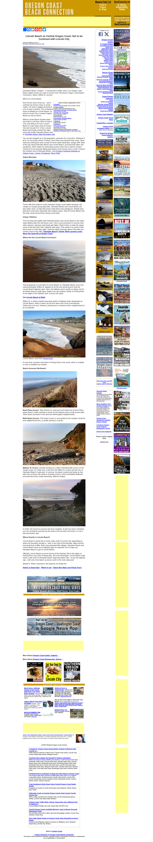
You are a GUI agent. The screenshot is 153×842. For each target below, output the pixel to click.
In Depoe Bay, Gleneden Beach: (63, 118)
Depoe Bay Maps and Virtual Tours (67, 568)
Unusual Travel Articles (102, 392)
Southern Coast (104, 332)
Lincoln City (102, 246)
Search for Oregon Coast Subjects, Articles (106, 135)
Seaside (111, 74)
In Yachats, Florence (59, 126)
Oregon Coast (57, 831)
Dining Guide (107, 73)
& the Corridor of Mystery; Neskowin (104, 248)
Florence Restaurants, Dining (105, 91)
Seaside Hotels (109, 47)
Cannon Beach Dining (107, 75)
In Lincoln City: (58, 115)
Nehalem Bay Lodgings (107, 49)
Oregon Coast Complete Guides (105, 127)
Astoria (111, 100)
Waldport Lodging (108, 60)
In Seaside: (57, 104)
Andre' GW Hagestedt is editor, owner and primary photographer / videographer (47, 735)
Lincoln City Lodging (107, 56)
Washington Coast (104, 147)
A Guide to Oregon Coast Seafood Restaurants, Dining (103, 426)
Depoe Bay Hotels (108, 57)
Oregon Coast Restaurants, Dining (47, 659)
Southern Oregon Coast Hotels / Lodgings (65, 129)
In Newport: (57, 121)
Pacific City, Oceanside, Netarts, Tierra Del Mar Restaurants (105, 80)
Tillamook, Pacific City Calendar (105, 105)
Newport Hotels (109, 59)
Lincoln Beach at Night (35, 297)
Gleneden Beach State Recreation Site (40, 134)
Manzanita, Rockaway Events (105, 104)
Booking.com (104, 442)
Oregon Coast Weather (105, 114)
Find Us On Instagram (104, 431)
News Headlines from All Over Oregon (104, 405)
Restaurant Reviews (108, 93)
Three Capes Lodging (107, 53)
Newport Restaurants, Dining (105, 87)
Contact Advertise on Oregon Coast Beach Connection (54, 835)
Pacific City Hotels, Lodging (106, 55)
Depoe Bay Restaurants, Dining (105, 86)
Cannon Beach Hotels (107, 48)
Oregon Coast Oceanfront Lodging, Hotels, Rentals (103, 420)
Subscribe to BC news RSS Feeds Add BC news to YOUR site (104, 382)
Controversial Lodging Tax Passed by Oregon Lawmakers (50, 758)
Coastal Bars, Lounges (105, 123)
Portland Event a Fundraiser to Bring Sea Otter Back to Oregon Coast (54, 774)
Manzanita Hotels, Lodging (106, 51)
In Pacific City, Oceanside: (61, 112)
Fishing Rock (48, 358)
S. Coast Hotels (106, 44)
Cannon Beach (104, 187)
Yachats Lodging (108, 61)
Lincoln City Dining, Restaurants (104, 85)
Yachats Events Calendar (106, 111)
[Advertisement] (67, 21)
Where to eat (46, 568)
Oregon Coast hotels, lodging (45, 655)
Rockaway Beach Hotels (107, 52)
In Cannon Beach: (59, 107)
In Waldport (57, 124)
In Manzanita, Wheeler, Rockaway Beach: (65, 110)
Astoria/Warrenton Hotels (106, 45)
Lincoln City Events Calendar (105, 107)
